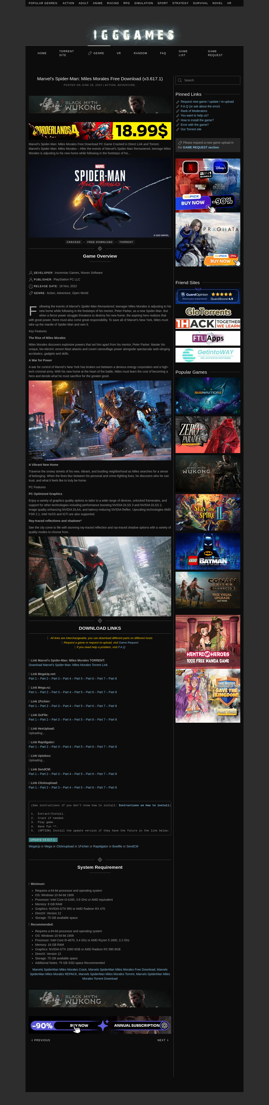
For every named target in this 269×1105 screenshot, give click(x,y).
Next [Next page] (163, 1040)
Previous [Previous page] (40, 1040)
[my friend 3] (208, 323)
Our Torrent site (191, 129)
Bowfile (117, 846)
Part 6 (90, 678)
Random (140, 53)
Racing (113, 3)
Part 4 (67, 678)
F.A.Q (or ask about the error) (200, 106)
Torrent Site (66, 53)
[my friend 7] (208, 355)
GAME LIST (183, 53)
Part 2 (44, 678)
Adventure (126, 85)
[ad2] (205, 642)
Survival (200, 3)
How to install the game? (197, 120)
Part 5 (78, 678)
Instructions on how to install (144, 805)
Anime (98, 3)
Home (42, 53)
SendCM (132, 846)
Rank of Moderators (194, 111)
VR (229, 3)
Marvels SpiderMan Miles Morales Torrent (106, 974)
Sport (163, 3)
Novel (217, 3)
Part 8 (113, 678)
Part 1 (33, 678)
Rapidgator (100, 846)
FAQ (163, 53)
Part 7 (101, 678)
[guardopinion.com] (208, 295)
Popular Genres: (43, 3)
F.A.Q (121, 647)
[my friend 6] (208, 338)
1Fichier (83, 846)
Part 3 (56, 678)
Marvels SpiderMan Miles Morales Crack (59, 969)
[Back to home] (134, 26)
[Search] (208, 80)
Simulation (143, 3)
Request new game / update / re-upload (207, 101)
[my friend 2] (208, 311)
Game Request (128, 642)
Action (68, 3)
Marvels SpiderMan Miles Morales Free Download (121, 969)
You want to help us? (195, 115)
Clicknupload (65, 846)
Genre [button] (98, 53)
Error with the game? (195, 124)
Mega (48, 846)
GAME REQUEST (215, 53)
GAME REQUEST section (201, 147)
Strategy (180, 3)
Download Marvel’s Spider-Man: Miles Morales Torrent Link (68, 665)
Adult (84, 3)
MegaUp (34, 846)
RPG (126, 3)
